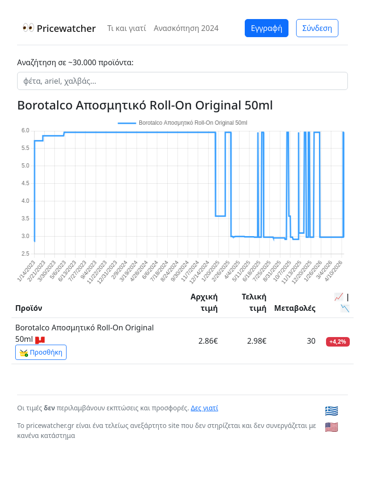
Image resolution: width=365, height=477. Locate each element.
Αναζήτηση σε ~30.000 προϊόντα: (75, 62)
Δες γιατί (205, 407)
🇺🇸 (331, 426)
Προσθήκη (40, 352)
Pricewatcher (59, 28)
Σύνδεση (317, 28)
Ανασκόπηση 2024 (186, 28)
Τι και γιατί (126, 28)
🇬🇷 (331, 410)
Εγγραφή (266, 28)
